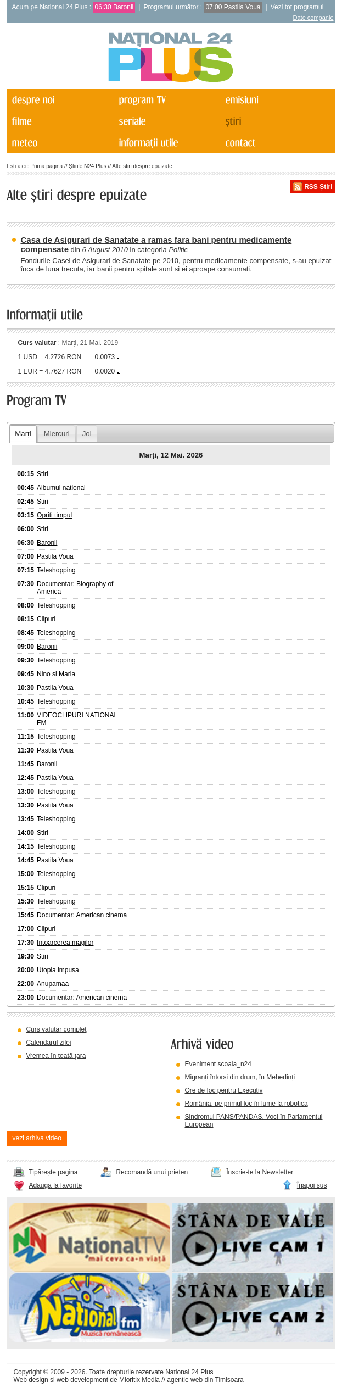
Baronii (123, 7)
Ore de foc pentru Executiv (223, 1090)
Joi (87, 434)
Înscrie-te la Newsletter (259, 1172)
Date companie (313, 17)
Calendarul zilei (48, 1042)
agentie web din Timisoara (205, 1380)
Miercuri (57, 434)
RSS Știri (318, 187)
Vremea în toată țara (56, 1056)
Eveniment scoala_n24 (217, 1064)
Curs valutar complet (56, 1029)
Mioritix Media (139, 1380)
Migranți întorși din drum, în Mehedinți (239, 1077)
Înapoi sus (312, 1185)
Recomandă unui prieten (152, 1172)
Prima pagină (46, 166)
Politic (178, 250)
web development (82, 1380)
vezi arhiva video (36, 1138)
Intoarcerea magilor (65, 942)
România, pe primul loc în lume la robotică (245, 1103)
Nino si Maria (56, 674)
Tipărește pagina (53, 1172)
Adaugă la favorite (55, 1185)
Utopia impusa (58, 970)
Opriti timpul (54, 515)
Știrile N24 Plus (87, 166)
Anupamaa (53, 984)
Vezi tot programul (297, 7)
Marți (23, 434)
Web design (30, 1380)
